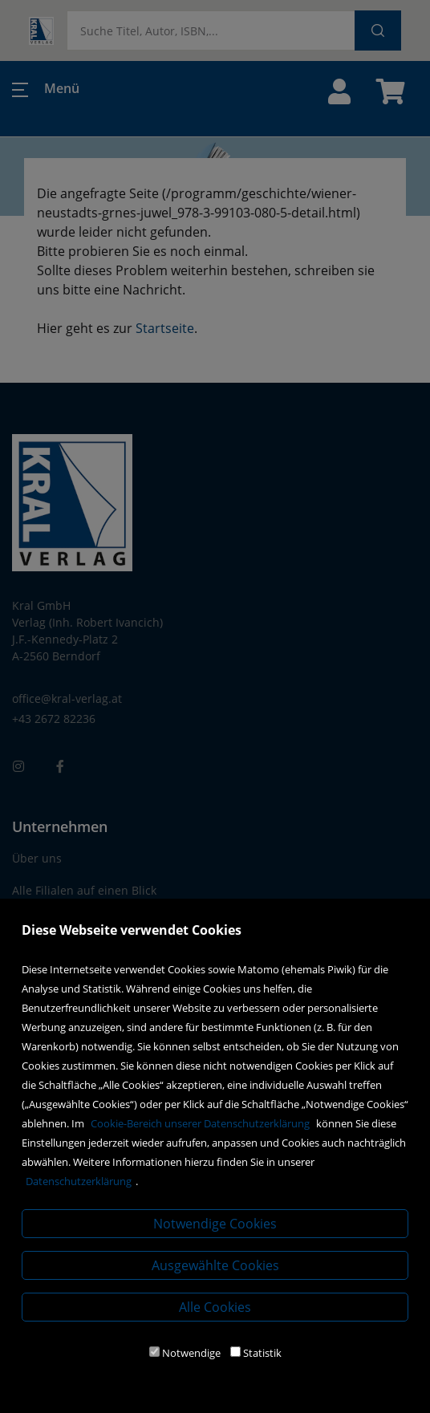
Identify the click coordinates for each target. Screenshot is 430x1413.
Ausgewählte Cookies (215, 1265)
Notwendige (191, 1353)
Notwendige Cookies (215, 1223)
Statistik (262, 1353)
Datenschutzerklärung (79, 1181)
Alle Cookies (215, 1307)
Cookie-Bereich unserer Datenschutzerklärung (200, 1123)
